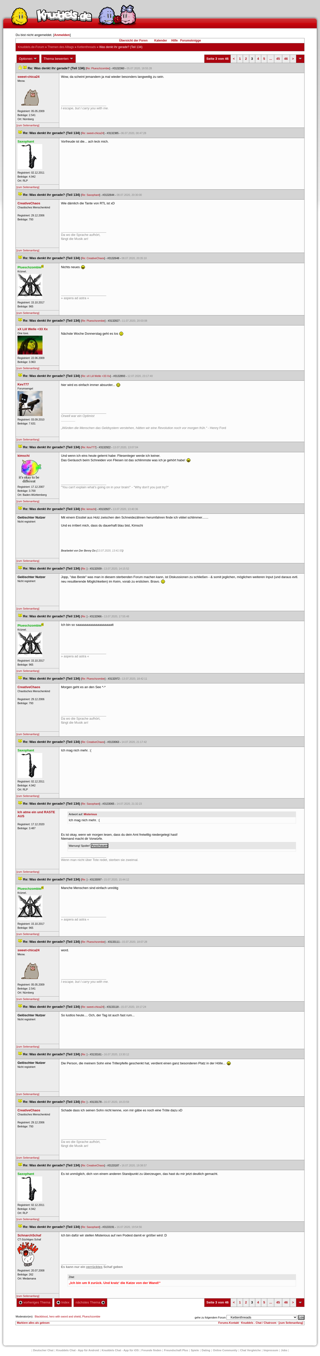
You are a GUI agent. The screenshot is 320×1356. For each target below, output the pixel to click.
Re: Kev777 (89, 447)
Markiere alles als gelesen (33, 1322)
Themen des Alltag (61, 47)
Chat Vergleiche (250, 1350)
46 (286, 59)
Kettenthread (86, 47)
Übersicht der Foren (133, 40)
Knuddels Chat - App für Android (77, 1350)
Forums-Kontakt (228, 1322)
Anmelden (62, 35)
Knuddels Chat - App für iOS (120, 1350)
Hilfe (174, 40)
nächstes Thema (90, 1302)
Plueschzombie (91, 1316)
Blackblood (41, 1316)
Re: (84, 568)
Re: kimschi (89, 509)
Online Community (225, 1350)
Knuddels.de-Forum (31, 47)
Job (284, 1350)
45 (278, 59)
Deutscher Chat (43, 1350)
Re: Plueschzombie (98, 68)
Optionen (28, 59)
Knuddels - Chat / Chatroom (258, 1322)
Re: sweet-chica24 (93, 133)
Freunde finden (151, 1350)
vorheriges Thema (34, 1302)
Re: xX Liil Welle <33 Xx (96, 375)
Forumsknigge (190, 40)
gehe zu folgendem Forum (210, 1317)
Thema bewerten (59, 59)
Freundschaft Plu (176, 1350)
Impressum (271, 1350)
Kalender (160, 40)
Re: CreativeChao (93, 258)
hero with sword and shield (65, 1316)
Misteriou (90, 814)
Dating (206, 1350)
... (270, 59)
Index (62, 1302)
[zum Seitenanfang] (27, 125)
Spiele (195, 1350)
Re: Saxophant (91, 194)
